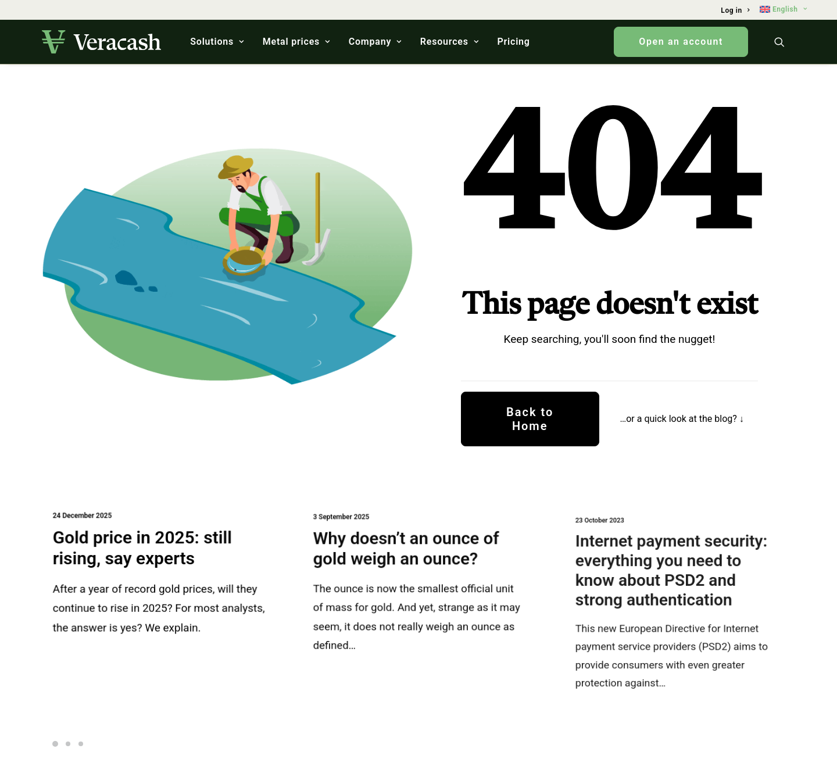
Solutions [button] (217, 41)
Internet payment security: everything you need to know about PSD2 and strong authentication (673, 577)
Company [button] (375, 41)
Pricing (513, 41)
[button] (784, 42)
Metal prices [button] (296, 41)
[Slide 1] (57, 744)
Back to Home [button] (531, 419)
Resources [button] (449, 41)
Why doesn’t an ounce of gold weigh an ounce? (408, 552)
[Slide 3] (80, 744)
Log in (735, 10)
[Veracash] (101, 41)
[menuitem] (735, 10)
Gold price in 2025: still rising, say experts (144, 549)
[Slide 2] (68, 744)
